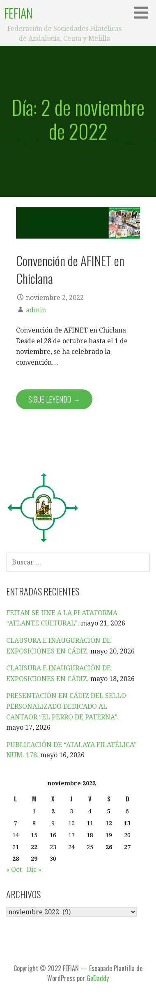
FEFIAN (18, 13)
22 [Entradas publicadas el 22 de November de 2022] (34, 847)
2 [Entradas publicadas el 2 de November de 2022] (53, 811)
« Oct (14, 870)
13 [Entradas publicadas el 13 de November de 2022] (127, 823)
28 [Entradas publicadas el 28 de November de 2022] (15, 858)
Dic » (34, 870)
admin (36, 310)
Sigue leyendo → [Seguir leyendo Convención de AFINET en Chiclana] (54, 399)
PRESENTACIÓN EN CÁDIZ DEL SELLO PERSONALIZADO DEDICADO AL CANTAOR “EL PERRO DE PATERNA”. (66, 706)
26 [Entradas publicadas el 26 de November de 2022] (109, 847)
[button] (144, 12)
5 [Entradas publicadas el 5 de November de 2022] (108, 811)
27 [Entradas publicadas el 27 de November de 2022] (127, 847)
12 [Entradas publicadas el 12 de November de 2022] (109, 823)
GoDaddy (98, 978)
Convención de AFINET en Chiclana (70, 269)
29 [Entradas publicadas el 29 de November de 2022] (34, 858)
